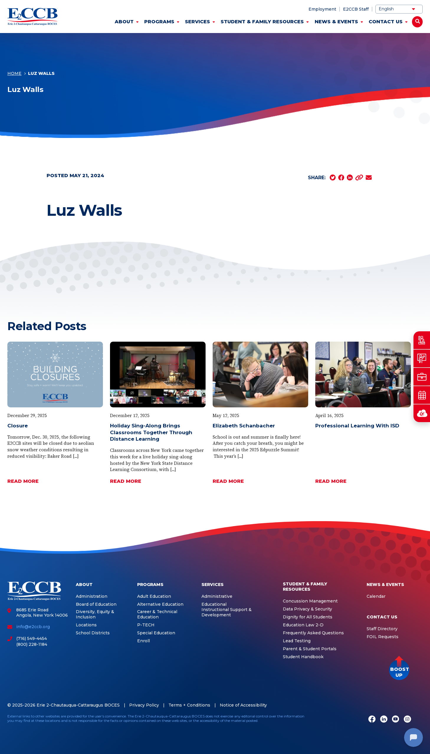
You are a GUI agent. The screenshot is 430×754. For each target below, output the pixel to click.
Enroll (143, 640)
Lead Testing (297, 640)
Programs (159, 21)
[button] (399, 670)
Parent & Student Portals (310, 648)
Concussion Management (310, 601)
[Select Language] (399, 9)
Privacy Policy (144, 705)
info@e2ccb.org (33, 626)
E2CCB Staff (356, 9)
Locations (86, 625)
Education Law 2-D (303, 625)
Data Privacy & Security (307, 609)
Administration (91, 596)
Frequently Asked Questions (313, 633)
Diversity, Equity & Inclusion (95, 614)
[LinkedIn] (383, 719)
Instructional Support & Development (226, 612)
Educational (214, 604)
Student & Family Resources (262, 21)
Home (14, 73)
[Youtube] (395, 719)
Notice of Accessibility (243, 705)
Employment (322, 9)
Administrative (216, 596)
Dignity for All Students (307, 617)
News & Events (336, 21)
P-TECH (146, 625)
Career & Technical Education (157, 614)
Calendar (376, 596)
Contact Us (386, 21)
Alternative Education (160, 604)
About (124, 21)
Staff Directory (382, 628)
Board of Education (96, 604)
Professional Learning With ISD (357, 426)
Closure (17, 426)
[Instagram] (407, 719)
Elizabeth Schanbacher (244, 426)
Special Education (156, 633)
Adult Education (154, 596)
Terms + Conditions (189, 705)
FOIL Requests (382, 636)
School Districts (93, 633)
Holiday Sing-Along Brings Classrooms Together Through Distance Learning (151, 432)
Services (197, 21)
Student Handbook (303, 656)
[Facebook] (371, 719)
